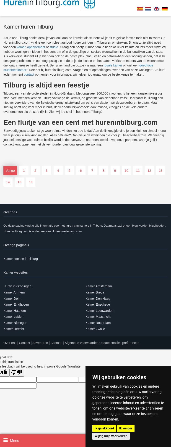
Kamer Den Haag (98, 298)
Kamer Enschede (98, 304)
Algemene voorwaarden (81, 343)
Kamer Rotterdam (98, 323)
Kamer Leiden (13, 316)
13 (161, 170)
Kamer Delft (11, 298)
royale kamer (113, 65)
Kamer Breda (95, 292)
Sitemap (56, 343)
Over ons (9, 343)
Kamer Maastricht (98, 316)
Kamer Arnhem (14, 292)
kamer (21, 47)
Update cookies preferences (119, 343)
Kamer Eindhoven (16, 304)
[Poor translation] (16, 373)
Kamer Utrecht (13, 329)
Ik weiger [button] (125, 428)
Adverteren (40, 343)
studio (53, 47)
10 (126, 170)
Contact (24, 343)
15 (19, 182)
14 (8, 182)
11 (138, 170)
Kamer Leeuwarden (99, 310)
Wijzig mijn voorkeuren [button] (111, 436)
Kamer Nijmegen (15, 323)
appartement (36, 47)
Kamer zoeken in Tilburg (20, 259)
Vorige (10, 170)
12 (149, 170)
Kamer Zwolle (95, 329)
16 (31, 182)
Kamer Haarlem (14, 310)
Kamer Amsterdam (99, 286)
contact (29, 74)
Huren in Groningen (17, 286)
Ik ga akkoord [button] (104, 428)
